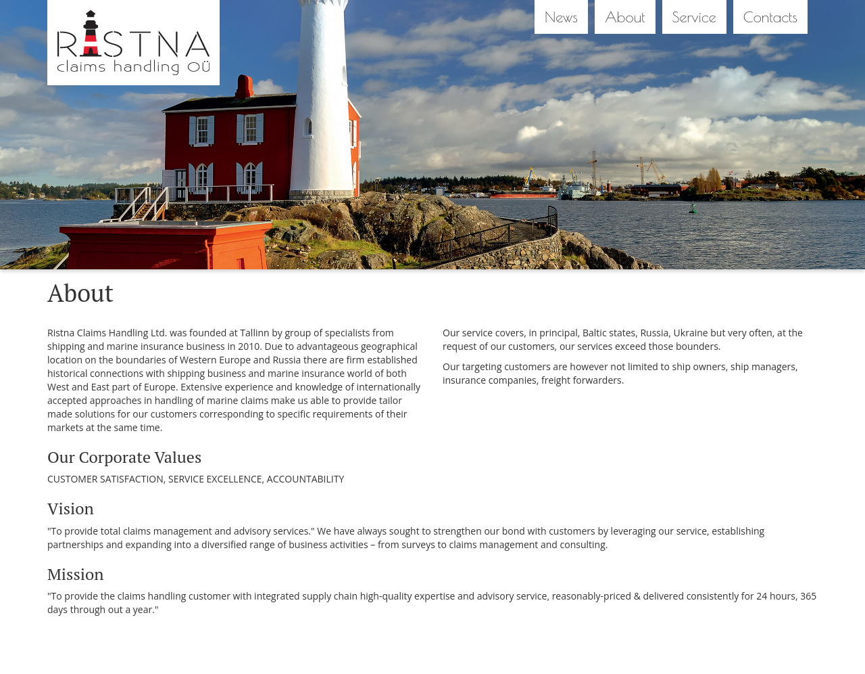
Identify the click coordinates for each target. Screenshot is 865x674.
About (625, 17)
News (561, 17)
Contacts (770, 17)
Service (694, 17)
